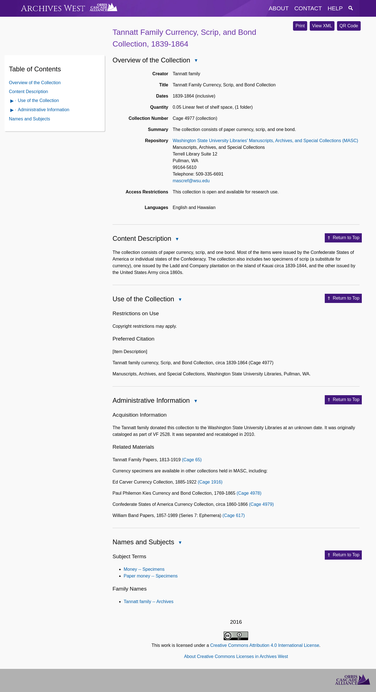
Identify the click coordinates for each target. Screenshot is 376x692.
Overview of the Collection (35, 82)
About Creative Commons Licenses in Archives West (236, 656)
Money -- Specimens (144, 569)
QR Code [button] (349, 25)
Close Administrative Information (195, 401)
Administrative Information (43, 109)
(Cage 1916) (210, 482)
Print (300, 25)
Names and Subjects (29, 118)
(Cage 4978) (249, 493)
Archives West (53, 8)
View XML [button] (322, 25)
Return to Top (343, 238)
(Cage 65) (192, 459)
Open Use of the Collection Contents (12, 101)
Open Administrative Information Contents (12, 110)
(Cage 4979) (261, 504)
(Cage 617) (234, 515)
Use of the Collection (38, 100)
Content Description (28, 91)
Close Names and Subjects (179, 543)
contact (308, 8)
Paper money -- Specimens (151, 576)
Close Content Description (177, 239)
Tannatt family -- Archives (149, 601)
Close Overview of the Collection (195, 61)
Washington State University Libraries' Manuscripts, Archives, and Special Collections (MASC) (265, 140)
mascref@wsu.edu (191, 180)
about (279, 8)
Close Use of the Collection (179, 300)
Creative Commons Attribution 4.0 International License (264, 645)
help (335, 8)
